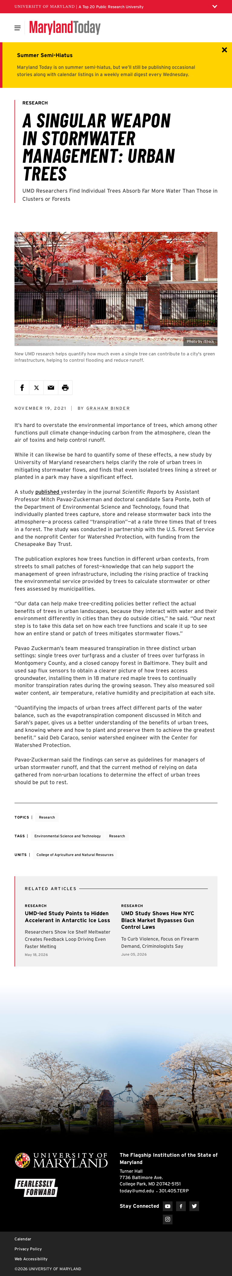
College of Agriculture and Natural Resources (75, 854)
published (48, 492)
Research (47, 817)
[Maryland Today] (65, 28)
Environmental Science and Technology (67, 836)
